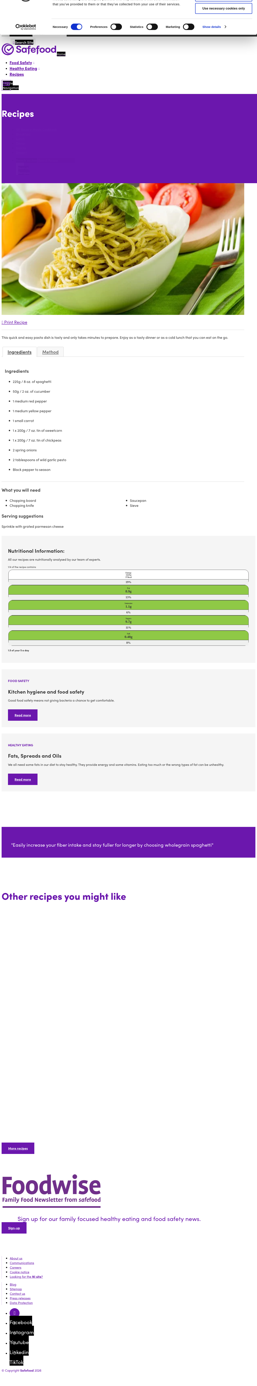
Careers (15, 1267)
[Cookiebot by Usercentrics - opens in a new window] (25, 53)
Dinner (21, 143)
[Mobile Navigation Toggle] (6, 85)
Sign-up (14, 1228)
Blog (13, 1284)
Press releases (20, 1298)
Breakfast (23, 134)
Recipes (17, 74)
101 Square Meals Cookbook (36, 129)
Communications (22, 1262)
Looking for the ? (26, 1276)
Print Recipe (14, 322)
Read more (23, 715)
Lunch (20, 138)
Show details (211, 53)
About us (16, 1258)
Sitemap (16, 1289)
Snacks (21, 148)
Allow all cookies (224, 10)
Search (8, 122)
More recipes (18, 1148)
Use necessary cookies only (223, 35)
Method (50, 352)
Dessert (21, 152)
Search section (26, 160)
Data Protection (21, 1302)
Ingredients (20, 352)
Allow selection (223, 22)
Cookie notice (19, 1272)
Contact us (17, 1293)
